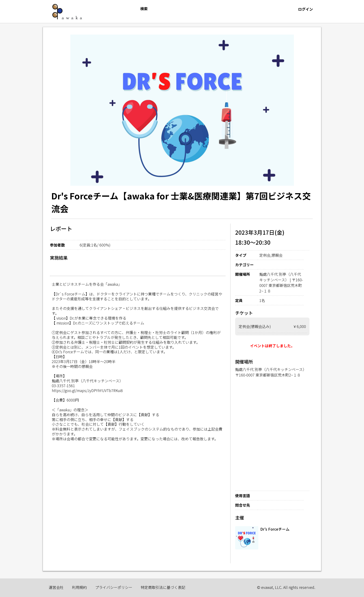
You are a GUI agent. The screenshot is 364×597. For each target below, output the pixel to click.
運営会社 (56, 587)
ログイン (305, 9)
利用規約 (79, 587)
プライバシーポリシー (113, 587)
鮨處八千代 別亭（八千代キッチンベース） (270, 369)
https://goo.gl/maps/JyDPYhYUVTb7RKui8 (87, 390)
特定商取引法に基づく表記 (163, 587)
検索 (144, 8)
